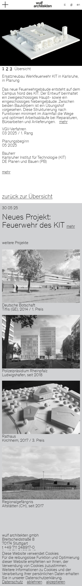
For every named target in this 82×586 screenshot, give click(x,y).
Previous (20, 38)
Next (61, 38)
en (78, 4)
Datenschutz (12, 582)
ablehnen (34, 582)
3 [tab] (11, 69)
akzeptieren (55, 582)
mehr (63, 122)
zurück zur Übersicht (27, 197)
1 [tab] (3, 69)
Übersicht (22, 69)
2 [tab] (7, 69)
